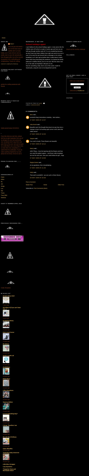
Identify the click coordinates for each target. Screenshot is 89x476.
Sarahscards (35, 105)
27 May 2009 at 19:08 (38, 158)
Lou (2, 188)
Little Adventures (8, 390)
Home (3, 38)
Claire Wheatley (7, 448)
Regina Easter (34, 162)
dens (31, 114)
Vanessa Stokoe (8, 402)
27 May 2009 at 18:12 (38, 144)
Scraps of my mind (8, 296)
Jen (2, 184)
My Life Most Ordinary (9, 437)
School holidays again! (36, 44)
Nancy (32, 148)
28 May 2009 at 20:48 (38, 177)
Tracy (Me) (4, 195)
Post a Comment (31, 182)
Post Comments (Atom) (40, 188)
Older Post (61, 184)
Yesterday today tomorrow (11, 452)
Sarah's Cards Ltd (8, 355)
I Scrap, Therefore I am (10, 425)
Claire (2, 177)
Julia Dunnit (33, 124)
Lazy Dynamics (7, 466)
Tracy (12, 43)
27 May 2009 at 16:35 (38, 134)
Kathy (31, 172)
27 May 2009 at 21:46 (38, 168)
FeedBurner (81, 90)
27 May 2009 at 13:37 (38, 120)
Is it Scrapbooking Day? (10, 413)
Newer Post (29, 184)
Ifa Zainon (6, 344)
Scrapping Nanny (8, 320)
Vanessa (3, 197)
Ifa (1, 181)
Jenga (2, 186)
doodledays (6, 367)
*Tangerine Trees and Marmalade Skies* (9, 469)
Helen (2, 179)
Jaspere (32, 138)
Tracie (2, 193)
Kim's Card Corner (8, 332)
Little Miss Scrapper (9, 464)
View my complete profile (9, 63)
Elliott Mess (6, 378)
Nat (2, 190)
